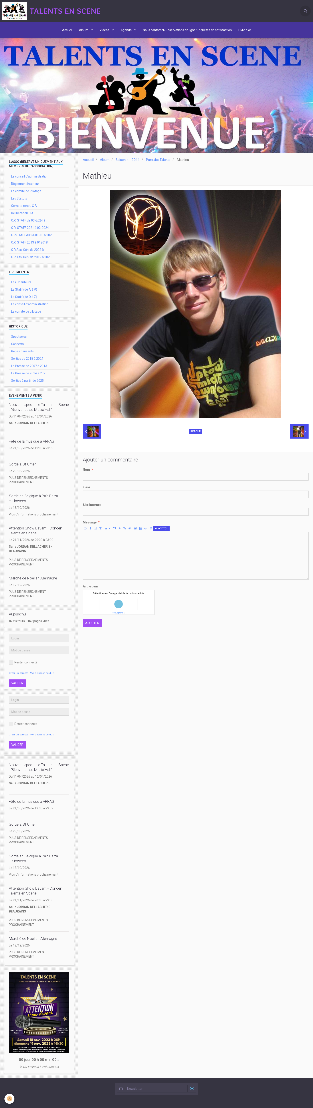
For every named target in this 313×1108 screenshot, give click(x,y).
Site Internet (92, 505)
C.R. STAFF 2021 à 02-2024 (30, 228)
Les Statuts (19, 198)
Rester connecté (23, 662)
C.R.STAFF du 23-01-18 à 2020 (32, 235)
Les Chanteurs (21, 282)
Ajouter (92, 623)
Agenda (126, 30)
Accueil (67, 30)
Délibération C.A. (22, 213)
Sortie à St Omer (22, 464)
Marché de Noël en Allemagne (33, 578)
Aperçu (161, 528)
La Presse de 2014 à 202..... (30, 373)
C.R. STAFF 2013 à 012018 (29, 242)
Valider (17, 683)
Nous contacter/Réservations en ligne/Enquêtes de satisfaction (187, 30)
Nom (86, 469)
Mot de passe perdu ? (42, 673)
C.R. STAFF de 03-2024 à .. (29, 220)
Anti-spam (90, 586)
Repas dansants (22, 351)
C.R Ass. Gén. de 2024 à (27, 250)
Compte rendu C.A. (24, 206)
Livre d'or (244, 30)
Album (84, 30)
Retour (195, 431)
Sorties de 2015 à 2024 (27, 358)
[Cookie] (9, 1099)
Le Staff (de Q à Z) (24, 297)
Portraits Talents (158, 160)
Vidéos (105, 30)
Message (90, 522)
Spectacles (19, 336)
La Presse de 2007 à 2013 (29, 366)
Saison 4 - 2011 (128, 160)
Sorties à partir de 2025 (27, 380)
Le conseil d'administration (29, 176)
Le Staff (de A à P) (24, 289)
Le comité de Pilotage (26, 191)
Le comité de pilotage (26, 311)
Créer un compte (18, 673)
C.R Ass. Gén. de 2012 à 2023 (31, 257)
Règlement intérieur (25, 184)
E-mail (87, 487)
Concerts (17, 344)
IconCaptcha (117, 613)
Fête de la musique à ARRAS (31, 441)
